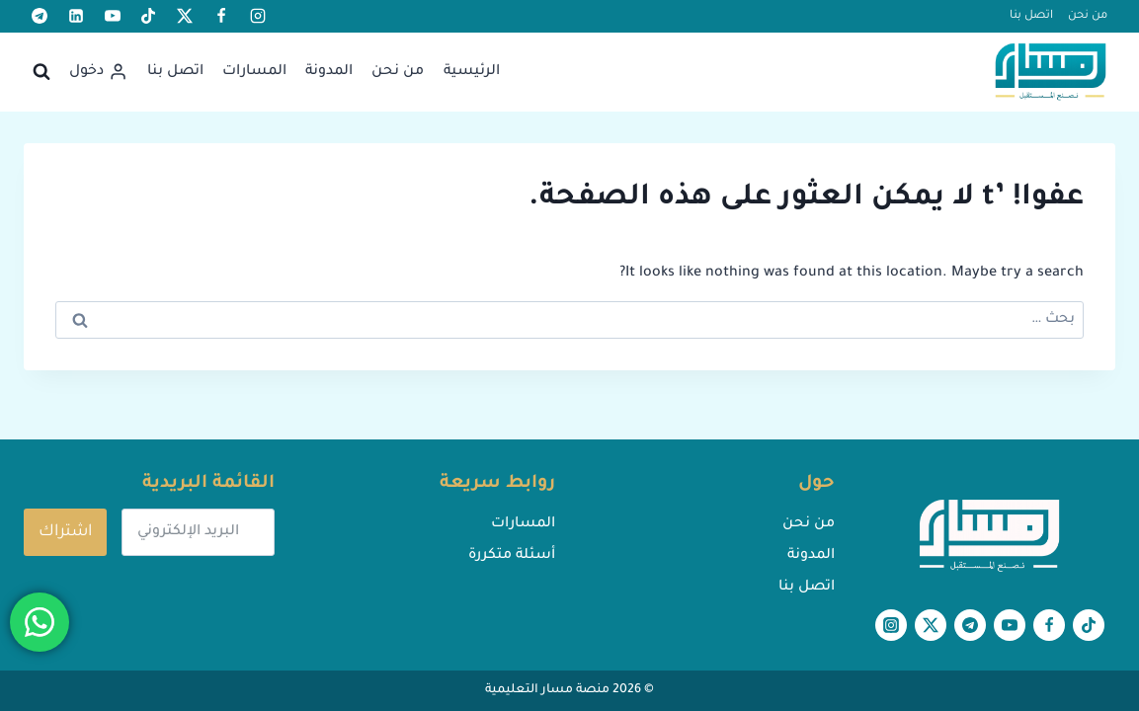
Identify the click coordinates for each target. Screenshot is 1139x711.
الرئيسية (472, 72)
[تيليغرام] (39, 16)
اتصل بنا (1031, 16)
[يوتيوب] (112, 16)
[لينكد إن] (76, 16)
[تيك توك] (148, 16)
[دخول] (98, 71)
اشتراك (65, 532)
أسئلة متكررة (511, 556)
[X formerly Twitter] (185, 16)
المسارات (254, 72)
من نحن (1087, 16)
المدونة (329, 72)
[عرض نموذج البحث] (41, 72)
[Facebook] (221, 16)
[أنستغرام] (258, 16)
